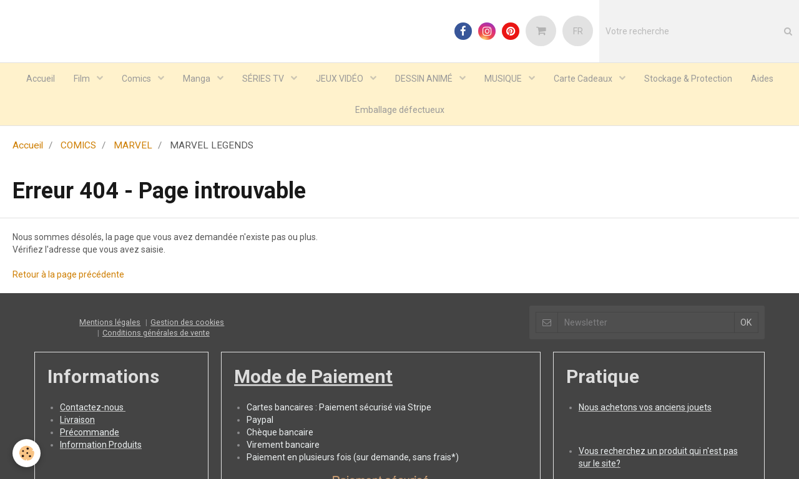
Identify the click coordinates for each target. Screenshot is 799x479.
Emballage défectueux (399, 110)
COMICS (78, 145)
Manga (197, 79)
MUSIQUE (504, 79)
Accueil (40, 79)
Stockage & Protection (688, 79)
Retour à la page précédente (68, 274)
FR (578, 31)
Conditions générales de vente (156, 332)
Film (83, 79)
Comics (137, 79)
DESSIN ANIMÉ (424, 79)
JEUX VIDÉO (340, 79)
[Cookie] (26, 453)
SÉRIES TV (264, 79)
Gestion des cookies (187, 322)
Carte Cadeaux (584, 79)
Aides (762, 79)
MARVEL (133, 145)
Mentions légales (109, 322)
